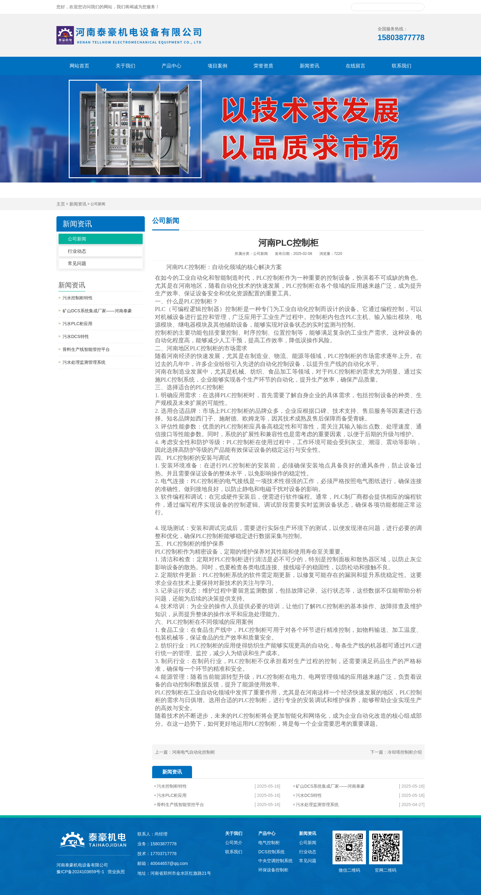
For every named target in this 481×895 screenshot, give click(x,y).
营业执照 (116, 871)
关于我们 (125, 65)
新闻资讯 (309, 65)
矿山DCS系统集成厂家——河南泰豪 (330, 786)
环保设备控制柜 (273, 869)
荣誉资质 (263, 65)
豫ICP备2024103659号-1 (80, 871)
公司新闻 (77, 238)
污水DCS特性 (309, 795)
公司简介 (233, 842)
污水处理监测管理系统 (317, 804)
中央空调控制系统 (275, 860)
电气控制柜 (269, 842)
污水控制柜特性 (172, 786)
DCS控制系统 (271, 851)
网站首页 (79, 65)
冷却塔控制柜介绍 (404, 752)
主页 (60, 204)
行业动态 (77, 251)
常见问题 (77, 263)
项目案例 (217, 65)
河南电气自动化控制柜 (193, 752)
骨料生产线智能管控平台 (180, 804)
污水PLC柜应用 (172, 795)
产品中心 (171, 65)
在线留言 (355, 65)
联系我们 (401, 65)
